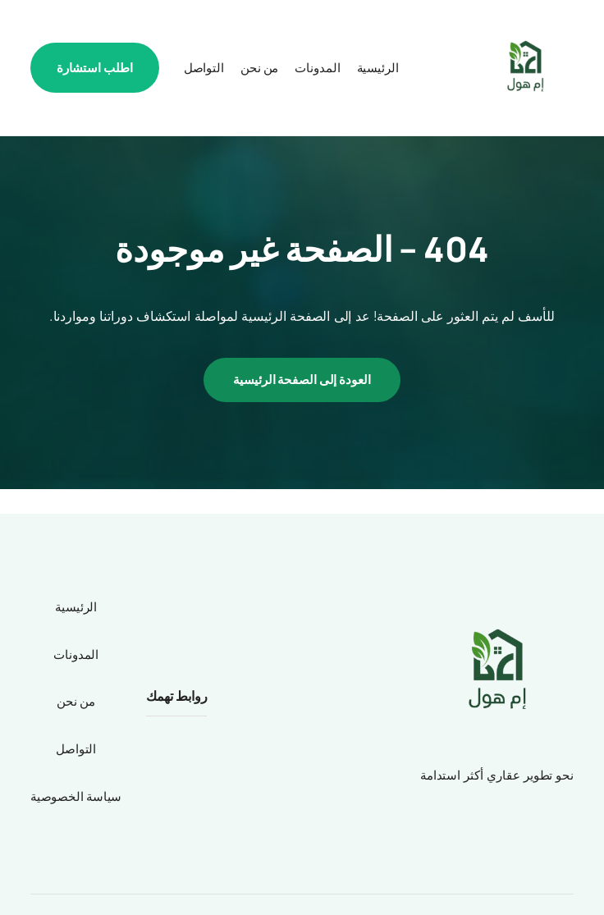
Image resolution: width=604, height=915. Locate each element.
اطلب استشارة (95, 67)
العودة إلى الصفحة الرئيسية (301, 379)
